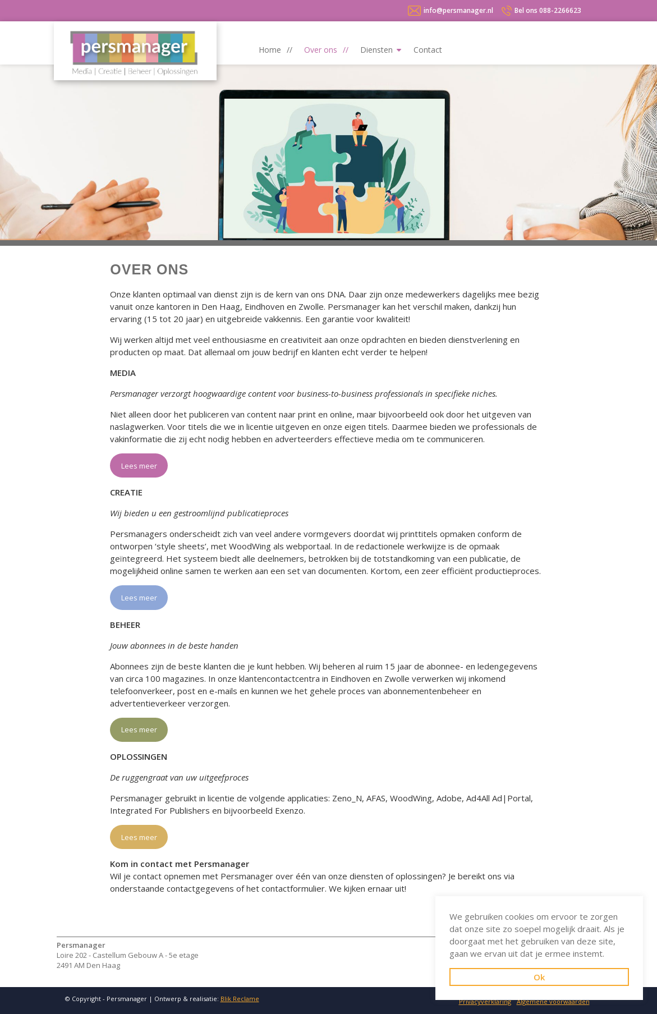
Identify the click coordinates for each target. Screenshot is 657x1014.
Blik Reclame (239, 998)
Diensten (376, 49)
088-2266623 (547, 10)
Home (270, 49)
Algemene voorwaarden (553, 1001)
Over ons (320, 49)
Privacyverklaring (485, 1001)
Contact (428, 49)
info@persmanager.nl (458, 10)
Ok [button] (539, 977)
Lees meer (139, 466)
